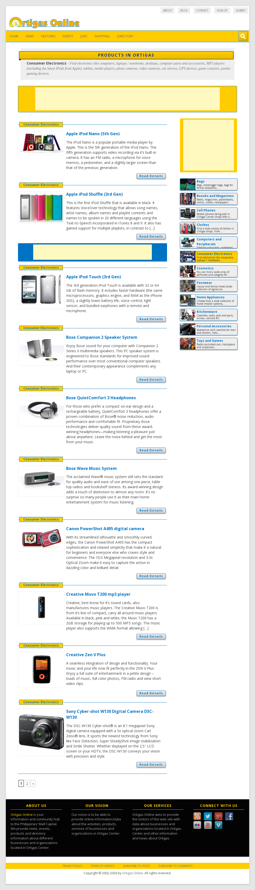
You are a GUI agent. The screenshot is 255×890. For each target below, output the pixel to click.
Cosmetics (205, 268)
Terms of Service (103, 866)
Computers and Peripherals (209, 241)
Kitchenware (207, 312)
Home (14, 36)
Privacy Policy (72, 866)
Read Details (151, 176)
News (30, 36)
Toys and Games (210, 341)
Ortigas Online (22, 814)
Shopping (102, 36)
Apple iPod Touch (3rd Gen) (93, 277)
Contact (202, 10)
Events (68, 36)
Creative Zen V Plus (85, 654)
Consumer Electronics (41, 124)
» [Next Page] (33, 783)
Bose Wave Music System (91, 468)
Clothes (203, 225)
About (167, 10)
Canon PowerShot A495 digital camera (105, 528)
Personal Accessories (214, 326)
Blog (184, 10)
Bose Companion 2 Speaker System (101, 337)
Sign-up (222, 10)
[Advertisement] (127, 98)
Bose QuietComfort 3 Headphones (101, 398)
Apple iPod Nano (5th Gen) (93, 133)
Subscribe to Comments (175, 866)
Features (48, 36)
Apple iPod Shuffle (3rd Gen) (94, 194)
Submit (240, 10)
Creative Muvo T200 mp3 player (98, 594)
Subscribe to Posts (136, 866)
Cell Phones (206, 210)
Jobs (83, 36)
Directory (125, 36)
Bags (201, 181)
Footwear (204, 283)
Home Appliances (211, 297)
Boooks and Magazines (215, 196)
